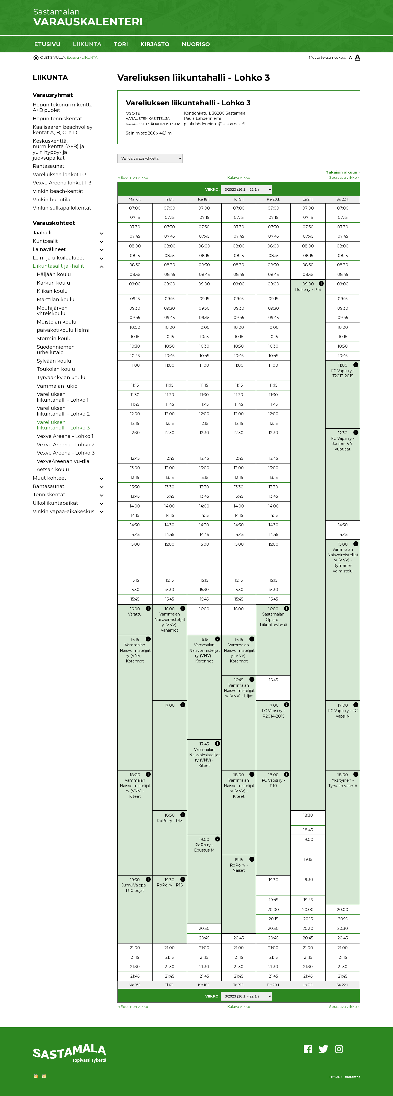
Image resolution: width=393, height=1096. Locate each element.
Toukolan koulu (56, 369)
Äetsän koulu (53, 470)
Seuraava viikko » (344, 177)
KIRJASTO (154, 44)
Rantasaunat (48, 166)
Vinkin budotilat (52, 200)
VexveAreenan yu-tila (63, 461)
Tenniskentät (49, 495)
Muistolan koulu (56, 322)
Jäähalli (42, 233)
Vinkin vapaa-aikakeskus (63, 512)
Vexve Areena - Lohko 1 (65, 436)
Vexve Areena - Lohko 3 (66, 453)
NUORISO (196, 44)
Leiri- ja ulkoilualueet (58, 258)
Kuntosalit (45, 241)
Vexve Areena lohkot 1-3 (62, 183)
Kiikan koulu (52, 291)
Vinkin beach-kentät (58, 191)
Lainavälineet (49, 249)
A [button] (350, 57)
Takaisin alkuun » (343, 172)
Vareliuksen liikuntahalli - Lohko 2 (63, 411)
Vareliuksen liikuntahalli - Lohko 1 (62, 397)
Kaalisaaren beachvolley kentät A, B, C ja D (63, 130)
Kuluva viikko (238, 177)
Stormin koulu (54, 339)
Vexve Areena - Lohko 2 (66, 445)
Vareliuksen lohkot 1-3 (60, 175)
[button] (101, 233)
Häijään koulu (54, 274)
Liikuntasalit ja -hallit (58, 266)
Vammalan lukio (57, 386)
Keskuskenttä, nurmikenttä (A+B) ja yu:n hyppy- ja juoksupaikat (58, 149)
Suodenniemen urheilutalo (56, 350)
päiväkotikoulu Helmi (63, 330)
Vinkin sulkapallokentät (62, 208)
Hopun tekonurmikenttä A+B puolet (63, 108)
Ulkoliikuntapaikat (55, 503)
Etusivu (73, 57)
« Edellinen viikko (133, 177)
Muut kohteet (49, 478)
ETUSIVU (47, 44)
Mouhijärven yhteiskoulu (52, 311)
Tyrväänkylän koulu (61, 378)
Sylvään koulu (54, 361)
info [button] (321, 283)
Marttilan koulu (56, 300)
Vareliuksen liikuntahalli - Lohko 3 (63, 425)
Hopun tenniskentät (57, 119)
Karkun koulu (53, 283)
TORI (121, 44)
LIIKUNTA (87, 44)
